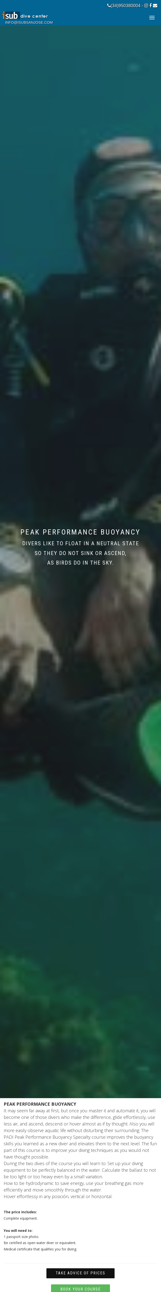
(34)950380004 (123, 5)
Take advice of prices (80, 1273)
